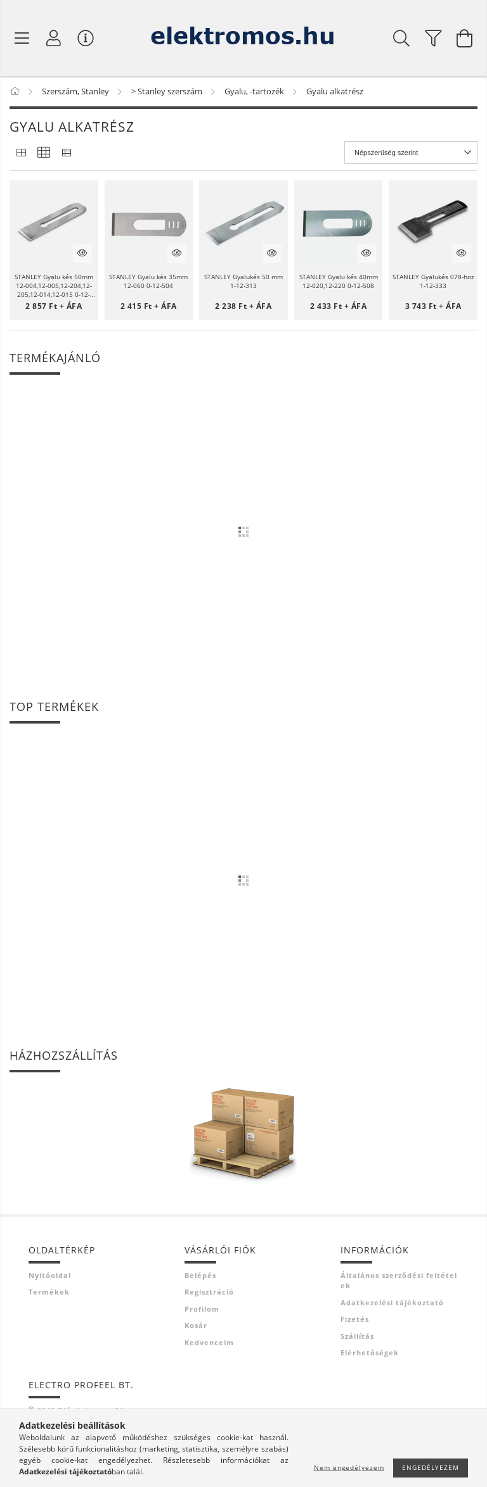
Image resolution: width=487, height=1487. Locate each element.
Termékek (49, 1291)
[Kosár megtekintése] (464, 38)
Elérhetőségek (370, 1352)
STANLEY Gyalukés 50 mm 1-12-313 (243, 281)
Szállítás (357, 1336)
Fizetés (355, 1319)
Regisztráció (209, 1291)
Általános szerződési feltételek (399, 1281)
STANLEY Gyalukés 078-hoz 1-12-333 (433, 281)
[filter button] (433, 38)
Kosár (196, 1325)
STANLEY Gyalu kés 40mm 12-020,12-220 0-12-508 (338, 281)
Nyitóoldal (50, 1275)
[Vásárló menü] (85, 38)
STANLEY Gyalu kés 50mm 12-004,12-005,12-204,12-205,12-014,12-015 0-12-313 (54, 285)
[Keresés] (401, 38)
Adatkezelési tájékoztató (392, 1302)
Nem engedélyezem (349, 1467)
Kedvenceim (209, 1342)
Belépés (200, 1275)
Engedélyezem (430, 1467)
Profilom (202, 1309)
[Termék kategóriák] (22, 38)
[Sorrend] (410, 152)
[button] (54, 225)
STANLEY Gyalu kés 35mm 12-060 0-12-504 (148, 281)
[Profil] (54, 38)
